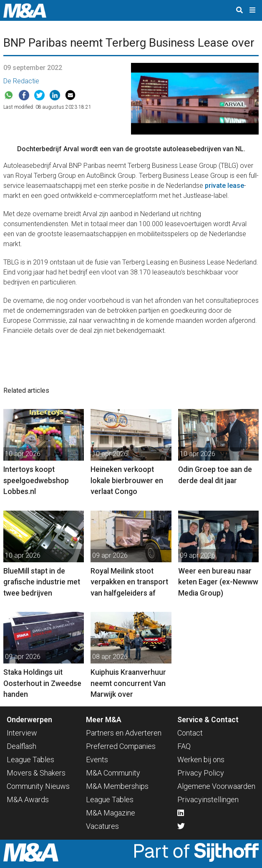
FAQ (184, 746)
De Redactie (21, 81)
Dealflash (21, 746)
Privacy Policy (200, 772)
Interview (22, 732)
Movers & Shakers (36, 772)
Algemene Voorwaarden (216, 786)
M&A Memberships (117, 786)
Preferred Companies (121, 746)
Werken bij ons (200, 759)
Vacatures (102, 826)
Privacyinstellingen (208, 799)
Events (97, 759)
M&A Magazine (110, 812)
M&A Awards (28, 799)
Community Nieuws (38, 786)
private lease (224, 186)
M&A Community (113, 772)
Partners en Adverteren (123, 732)
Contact (190, 732)
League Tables (30, 759)
